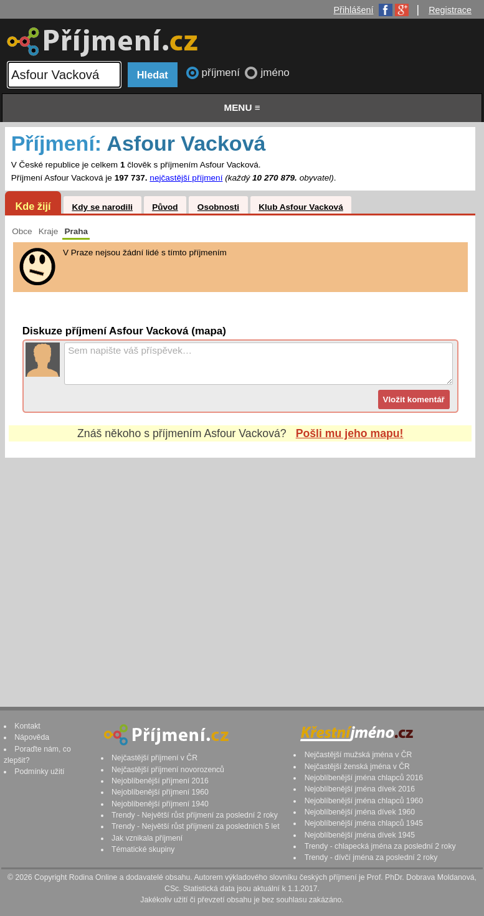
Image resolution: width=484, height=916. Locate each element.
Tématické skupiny (143, 849)
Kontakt (27, 726)
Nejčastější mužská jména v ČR (358, 754)
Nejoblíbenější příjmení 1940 (160, 804)
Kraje (49, 231)
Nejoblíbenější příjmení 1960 (160, 792)
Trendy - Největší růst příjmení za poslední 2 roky (195, 815)
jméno (274, 72)
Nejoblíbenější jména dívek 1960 (360, 812)
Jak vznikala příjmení (147, 838)
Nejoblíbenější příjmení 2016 (160, 781)
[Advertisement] (240, 570)
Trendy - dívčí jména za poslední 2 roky (371, 857)
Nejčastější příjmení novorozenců (168, 769)
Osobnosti (218, 207)
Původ (165, 207)
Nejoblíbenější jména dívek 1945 (360, 835)
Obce (22, 231)
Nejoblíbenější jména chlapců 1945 (364, 823)
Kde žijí (32, 206)
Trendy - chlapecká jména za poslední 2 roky (380, 846)
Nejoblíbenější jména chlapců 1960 (364, 800)
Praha (76, 231)
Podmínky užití (39, 771)
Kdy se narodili (102, 207)
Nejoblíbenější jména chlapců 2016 (364, 777)
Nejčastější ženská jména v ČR (357, 766)
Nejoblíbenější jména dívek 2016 (360, 789)
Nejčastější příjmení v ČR (154, 757)
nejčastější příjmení (185, 177)
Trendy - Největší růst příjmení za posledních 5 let (196, 826)
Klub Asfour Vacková (301, 207)
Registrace (450, 10)
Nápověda (31, 737)
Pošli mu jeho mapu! (350, 433)
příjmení (222, 72)
